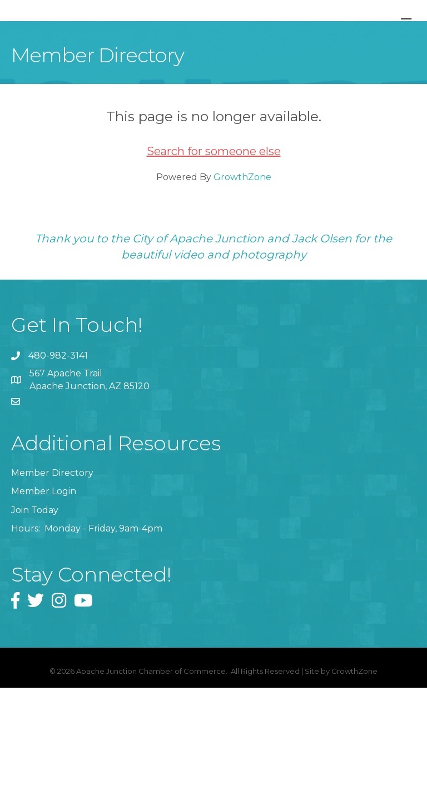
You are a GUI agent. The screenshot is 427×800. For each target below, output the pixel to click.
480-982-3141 (58, 468)
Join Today (34, 622)
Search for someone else (214, 263)
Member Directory (52, 585)
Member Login (43, 603)
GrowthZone (242, 289)
